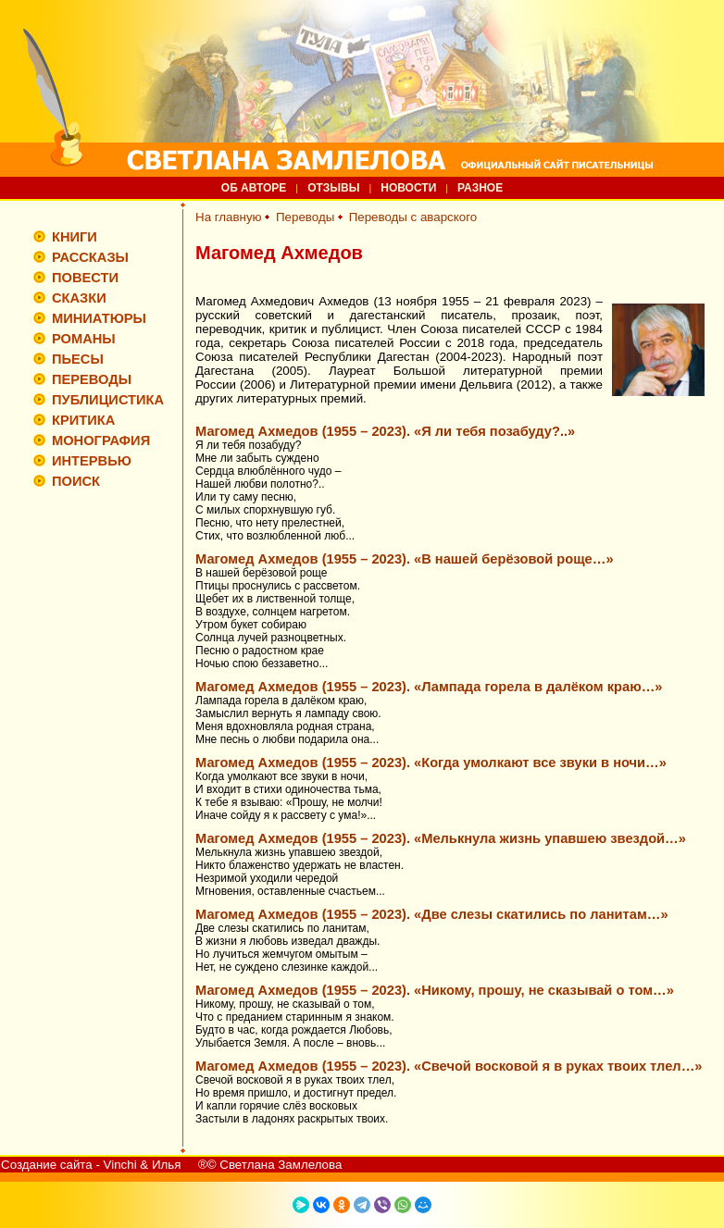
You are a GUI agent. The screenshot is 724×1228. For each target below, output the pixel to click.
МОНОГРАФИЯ (101, 440)
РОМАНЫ (84, 338)
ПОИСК (76, 481)
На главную (228, 217)
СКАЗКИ (79, 298)
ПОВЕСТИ (85, 277)
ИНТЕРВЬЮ (91, 460)
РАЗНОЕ (480, 187)
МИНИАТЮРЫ (99, 318)
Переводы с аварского (413, 217)
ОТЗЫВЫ (333, 187)
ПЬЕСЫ (78, 359)
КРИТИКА (83, 420)
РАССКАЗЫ (90, 257)
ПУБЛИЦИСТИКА (108, 399)
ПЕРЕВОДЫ (91, 379)
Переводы (305, 217)
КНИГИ (74, 236)
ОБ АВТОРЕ (254, 187)
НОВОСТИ (408, 187)
